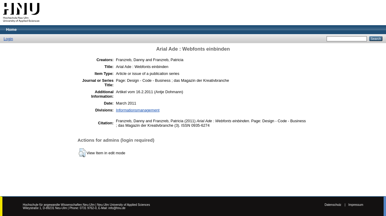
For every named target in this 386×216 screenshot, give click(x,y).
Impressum (356, 204)
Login (8, 39)
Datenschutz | (335, 204)
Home (11, 29)
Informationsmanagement (138, 110)
